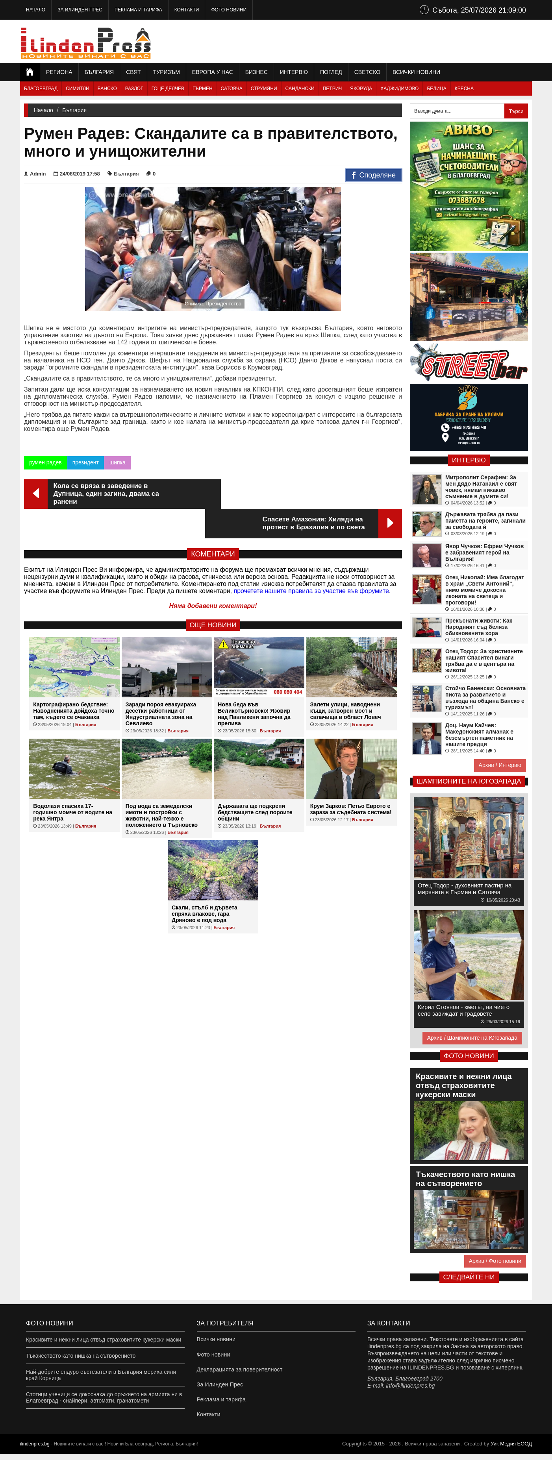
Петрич (332, 88)
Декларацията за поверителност (238, 1372)
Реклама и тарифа (138, 10)
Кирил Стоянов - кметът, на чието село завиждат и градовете (463, 1010)
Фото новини (228, 10)
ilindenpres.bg (35, 1450)
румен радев (45, 462)
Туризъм (166, 72)
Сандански (300, 88)
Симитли (77, 88)
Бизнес (256, 72)
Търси (516, 111)
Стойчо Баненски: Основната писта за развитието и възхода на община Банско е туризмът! (485, 697)
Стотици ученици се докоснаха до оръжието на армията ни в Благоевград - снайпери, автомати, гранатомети (104, 1397)
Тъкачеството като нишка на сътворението (80, 1356)
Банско (107, 88)
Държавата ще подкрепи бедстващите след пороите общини (255, 782)
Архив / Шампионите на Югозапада (472, 1038)
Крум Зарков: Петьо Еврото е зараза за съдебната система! (351, 779)
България (99, 72)
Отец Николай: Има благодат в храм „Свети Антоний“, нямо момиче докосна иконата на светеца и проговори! (484, 590)
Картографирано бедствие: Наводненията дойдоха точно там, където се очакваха (73, 681)
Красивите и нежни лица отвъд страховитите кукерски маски (103, 1339)
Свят (133, 72)
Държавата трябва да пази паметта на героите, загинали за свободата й (485, 520)
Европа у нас (212, 72)
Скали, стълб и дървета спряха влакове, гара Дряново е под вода (204, 884)
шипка (117, 462)
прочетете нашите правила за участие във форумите (311, 561)
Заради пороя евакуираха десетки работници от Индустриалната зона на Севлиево (161, 684)
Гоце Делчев (168, 88)
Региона (59, 72)
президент (85, 462)
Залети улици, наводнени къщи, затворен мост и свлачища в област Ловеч (345, 681)
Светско (367, 72)
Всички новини (416, 72)
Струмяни (264, 88)
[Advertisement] (388, 41)
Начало (35, 10)
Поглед (331, 72)
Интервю (294, 72)
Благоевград (40, 88)
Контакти (186, 10)
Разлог (134, 88)
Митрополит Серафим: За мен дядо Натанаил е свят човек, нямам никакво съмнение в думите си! (481, 486)
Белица (436, 88)
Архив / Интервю (500, 765)
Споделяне (374, 175)
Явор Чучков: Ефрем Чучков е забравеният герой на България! (484, 552)
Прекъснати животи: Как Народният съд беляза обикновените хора (478, 626)
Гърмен (203, 88)
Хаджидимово (399, 88)
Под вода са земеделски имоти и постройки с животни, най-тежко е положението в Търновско (162, 785)
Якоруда (361, 88)
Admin (35, 174)
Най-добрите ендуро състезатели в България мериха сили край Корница (101, 1375)
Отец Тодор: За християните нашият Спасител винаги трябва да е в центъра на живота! (484, 660)
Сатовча (232, 88)
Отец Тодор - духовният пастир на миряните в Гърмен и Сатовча (464, 888)
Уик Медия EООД (511, 1450)
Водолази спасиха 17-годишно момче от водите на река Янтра (72, 782)
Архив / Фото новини (495, 1261)
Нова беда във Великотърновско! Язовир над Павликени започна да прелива (254, 684)
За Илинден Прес (79, 10)
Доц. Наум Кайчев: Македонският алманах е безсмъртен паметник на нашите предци (479, 734)
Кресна (464, 88)
